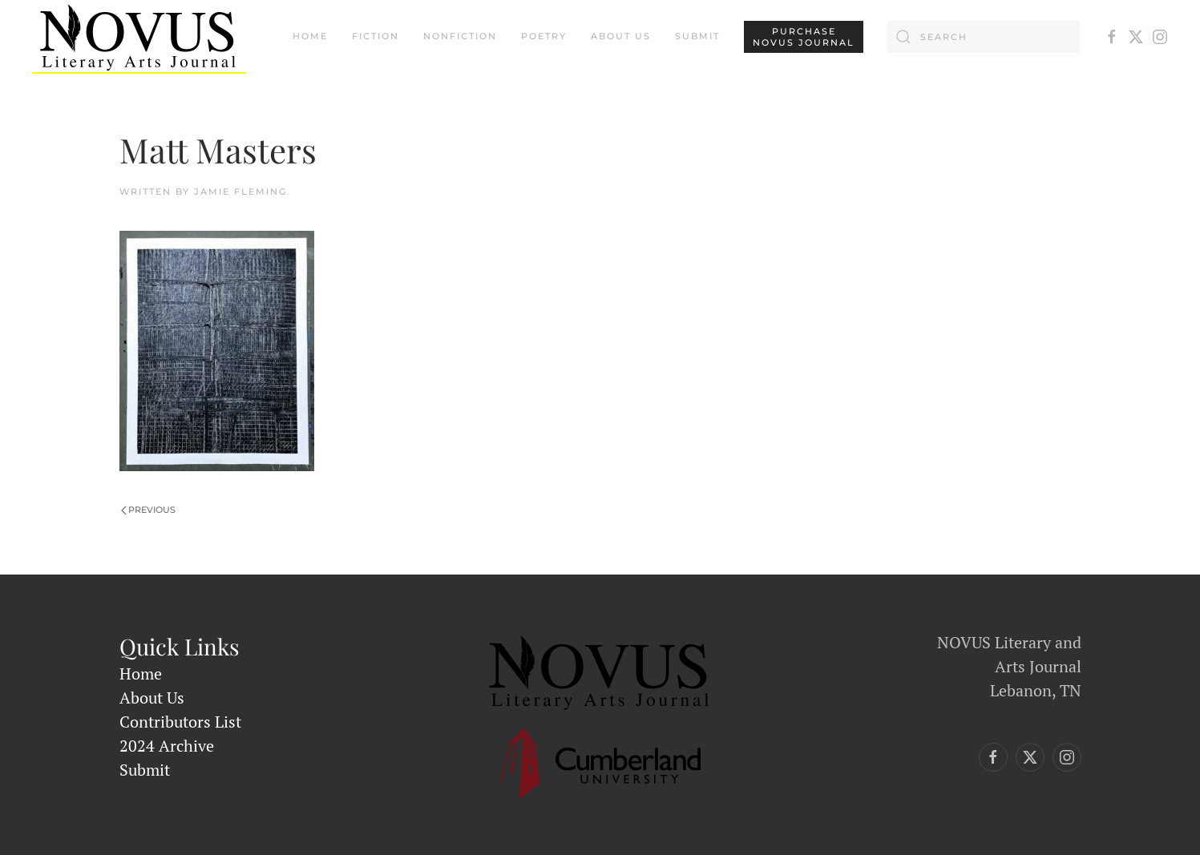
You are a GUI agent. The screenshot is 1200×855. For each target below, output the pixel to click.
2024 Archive (166, 745)
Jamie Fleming (240, 191)
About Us (621, 36)
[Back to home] (139, 37)
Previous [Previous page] (148, 509)
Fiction (375, 36)
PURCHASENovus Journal (804, 37)
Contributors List (180, 721)
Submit (697, 36)
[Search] (983, 37)
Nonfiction (460, 36)
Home (310, 36)
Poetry (544, 36)
